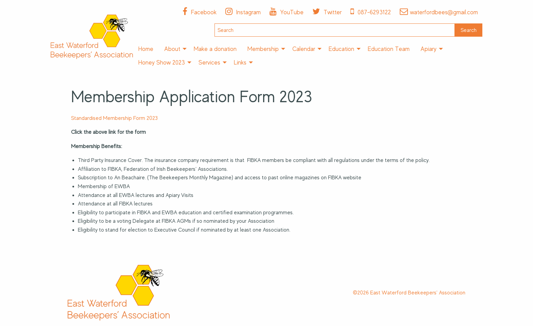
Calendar (303, 49)
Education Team (389, 49)
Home (145, 49)
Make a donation (215, 49)
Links (240, 62)
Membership (263, 49)
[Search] (334, 30)
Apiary (428, 49)
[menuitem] (146, 49)
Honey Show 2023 (161, 62)
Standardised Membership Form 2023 (114, 118)
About (172, 49)
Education (341, 49)
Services (209, 62)
